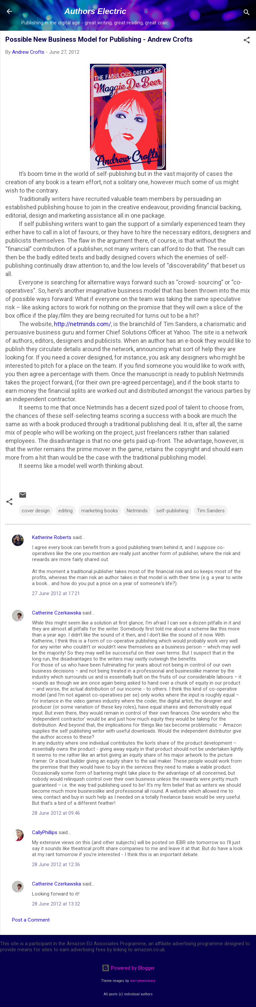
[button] (247, 41)
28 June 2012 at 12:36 (56, 864)
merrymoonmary (142, 981)
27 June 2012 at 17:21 (56, 593)
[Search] (247, 13)
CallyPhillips (44, 832)
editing (65, 511)
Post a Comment (31, 920)
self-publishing (172, 511)
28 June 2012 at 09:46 (56, 813)
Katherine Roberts (51, 537)
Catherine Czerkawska (56, 613)
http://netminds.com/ (82, 323)
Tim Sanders (211, 511)
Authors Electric (95, 11)
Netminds (137, 511)
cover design (36, 511)
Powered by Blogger (128, 968)
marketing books (99, 511)
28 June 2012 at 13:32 (56, 904)
